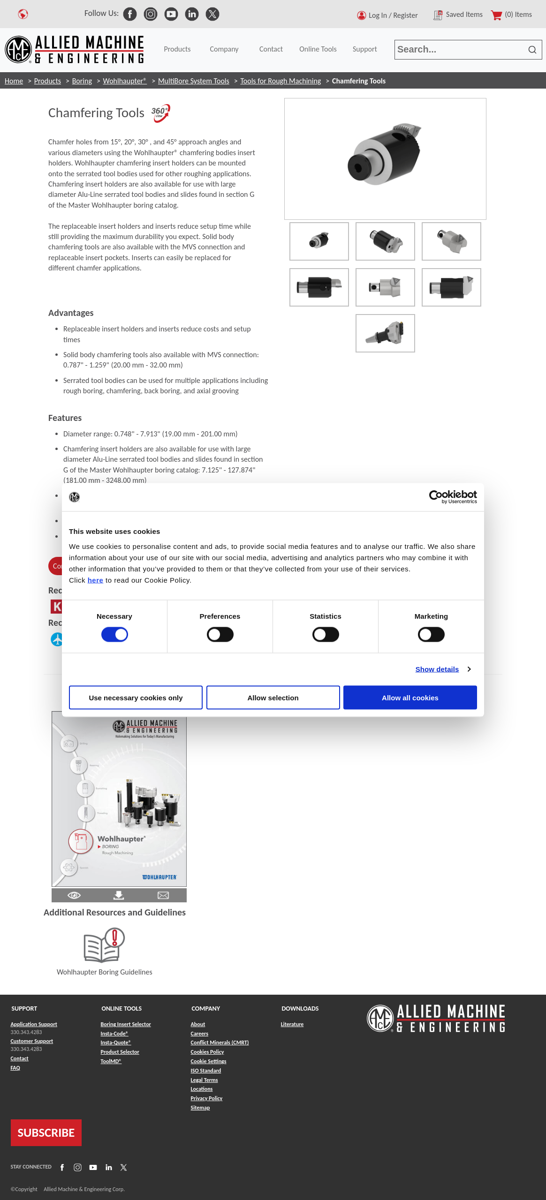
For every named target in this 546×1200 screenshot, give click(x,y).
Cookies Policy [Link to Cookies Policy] (207, 1052)
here (96, 580)
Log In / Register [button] (395, 15)
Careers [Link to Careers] (199, 1033)
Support (365, 49)
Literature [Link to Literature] (292, 1024)
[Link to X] (122, 1166)
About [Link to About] (198, 1024)
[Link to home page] (74, 49)
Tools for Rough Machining (280, 80)
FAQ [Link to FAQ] (15, 1068)
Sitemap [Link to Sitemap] (200, 1107)
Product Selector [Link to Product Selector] (120, 1052)
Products (177, 49)
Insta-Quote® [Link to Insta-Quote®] (116, 1042)
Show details (437, 669)
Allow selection (272, 697)
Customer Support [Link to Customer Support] (32, 1041)
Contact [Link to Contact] (20, 1058)
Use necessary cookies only (135, 697)
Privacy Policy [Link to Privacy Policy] (207, 1098)
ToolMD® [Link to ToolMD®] (111, 1061)
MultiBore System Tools (193, 80)
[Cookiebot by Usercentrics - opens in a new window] (436, 497)
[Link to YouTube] (92, 1166)
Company (224, 49)
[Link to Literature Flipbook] (119, 798)
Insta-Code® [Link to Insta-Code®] (115, 1033)
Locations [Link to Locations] (202, 1089)
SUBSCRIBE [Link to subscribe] (46, 1132)
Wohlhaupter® (125, 80)
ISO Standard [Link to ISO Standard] (206, 1070)
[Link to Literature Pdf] (74, 894)
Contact (271, 49)
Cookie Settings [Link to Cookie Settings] (209, 1061)
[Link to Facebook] (61, 1166)
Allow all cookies (410, 697)
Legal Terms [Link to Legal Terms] (204, 1080)
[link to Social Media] (130, 13)
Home (14, 80)
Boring (82, 80)
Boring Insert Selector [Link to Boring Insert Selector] (126, 1024)
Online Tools (318, 49)
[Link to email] (163, 894)
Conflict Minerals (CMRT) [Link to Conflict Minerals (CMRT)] (220, 1042)
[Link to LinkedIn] (107, 1166)
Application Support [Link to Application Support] (34, 1024)
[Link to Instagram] (76, 1166)
